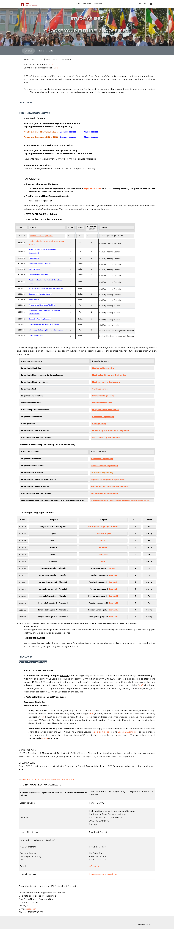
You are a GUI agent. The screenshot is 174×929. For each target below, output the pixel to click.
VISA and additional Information (57, 779)
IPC (145, 4)
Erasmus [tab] (28, 51)
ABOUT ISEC (87, 4)
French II (113, 589)
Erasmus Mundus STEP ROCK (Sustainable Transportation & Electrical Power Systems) (120, 500)
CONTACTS (98, 4)
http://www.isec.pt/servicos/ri (103, 874)
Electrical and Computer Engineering (109, 375)
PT (140, 4)
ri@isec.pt (94, 866)
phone (44, 738)
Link (51, 64)
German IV (114, 610)
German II (113, 582)
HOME (77, 4)
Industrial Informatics (102, 403)
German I (113, 568)
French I (113, 575)
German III (113, 596)
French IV (113, 617)
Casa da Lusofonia (127, 732)
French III (113, 603)
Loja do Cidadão (102, 732)
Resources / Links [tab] (45, 51)
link (91, 713)
